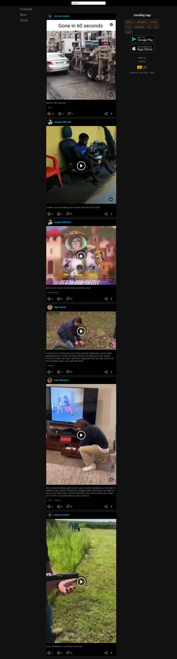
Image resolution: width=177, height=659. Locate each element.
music (128, 27)
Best (23, 14)
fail (149, 27)
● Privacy (142, 58)
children (129, 22)
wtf (156, 27)
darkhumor (139, 27)
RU (145, 67)
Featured (26, 9)
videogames (142, 22)
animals (154, 22)
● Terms (142, 61)
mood (128, 32)
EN (139, 67)
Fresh (24, 20)
